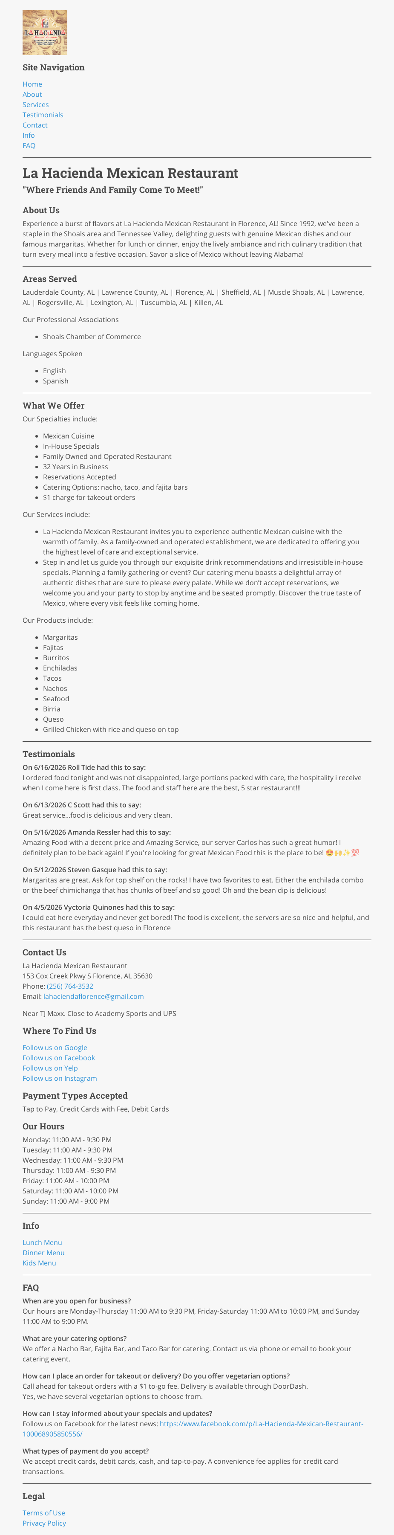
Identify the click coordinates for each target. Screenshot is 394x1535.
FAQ (29, 145)
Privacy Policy (44, 1523)
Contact (35, 125)
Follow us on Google (55, 1047)
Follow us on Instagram (60, 1078)
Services (36, 104)
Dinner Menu (44, 1252)
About (32, 94)
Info (29, 135)
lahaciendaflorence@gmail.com (93, 996)
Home (32, 84)
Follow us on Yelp (50, 1068)
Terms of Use (44, 1513)
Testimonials (43, 114)
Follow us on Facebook (59, 1057)
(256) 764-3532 (70, 986)
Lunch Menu (42, 1242)
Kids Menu (39, 1263)
